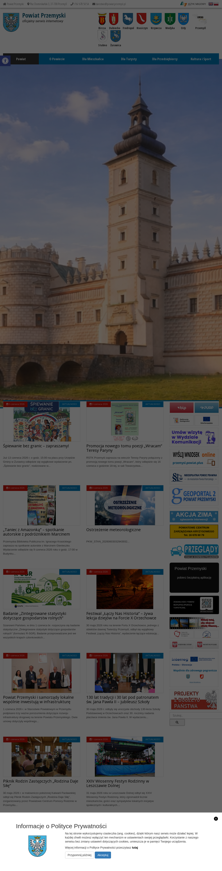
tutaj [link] (135, 847)
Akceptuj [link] (102, 855)
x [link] (216, 818)
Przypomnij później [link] (80, 855)
